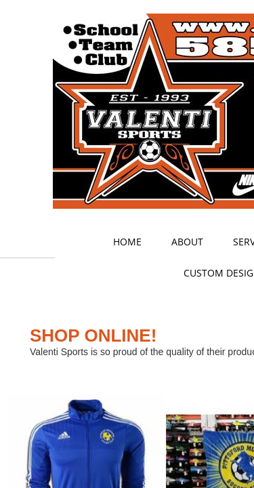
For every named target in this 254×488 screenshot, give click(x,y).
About (187, 241)
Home (127, 241)
